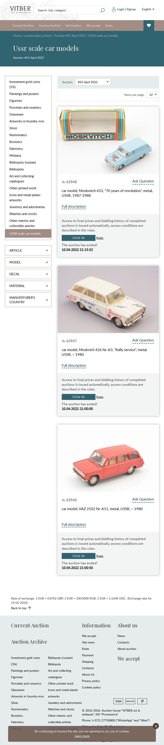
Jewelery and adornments (27, 207)
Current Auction (23, 25)
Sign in (78, 238)
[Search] (102, 10)
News (121, 636)
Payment (88, 655)
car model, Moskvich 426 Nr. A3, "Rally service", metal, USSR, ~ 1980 (104, 352)
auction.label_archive (37, 35)
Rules (109, 25)
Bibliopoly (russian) (22, 162)
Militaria (15, 155)
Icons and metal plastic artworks (25, 197)
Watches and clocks (23, 214)
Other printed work (22, 188)
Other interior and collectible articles (22, 223)
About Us (88, 674)
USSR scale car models (25, 233)
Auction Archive (49, 25)
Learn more (82, 736)
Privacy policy (91, 681)
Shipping (87, 661)
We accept (93, 25)
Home (17, 35)
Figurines (15, 100)
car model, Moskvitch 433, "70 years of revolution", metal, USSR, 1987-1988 (107, 193)
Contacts (88, 668)
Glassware (16, 114)
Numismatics (18, 135)
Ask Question (143, 181)
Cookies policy (91, 687)
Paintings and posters (24, 94)
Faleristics (16, 148)
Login (118, 9)
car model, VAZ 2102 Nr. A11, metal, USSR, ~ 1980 (102, 508)
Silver (13, 128)
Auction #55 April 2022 (69, 35)
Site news (88, 642)
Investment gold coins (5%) (24, 84)
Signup (131, 9)
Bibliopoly (16, 169)
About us (127, 625)
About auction (126, 649)
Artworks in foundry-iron (26, 121)
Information (73, 25)
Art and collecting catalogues (21, 178)
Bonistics (15, 142)
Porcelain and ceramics (25, 107)
